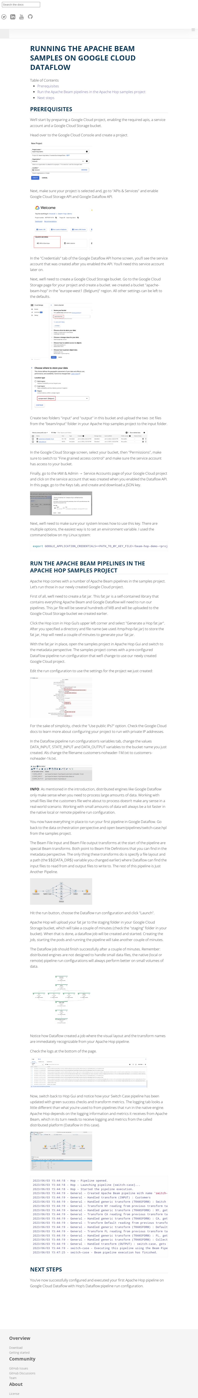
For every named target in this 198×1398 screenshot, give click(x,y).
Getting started (19, 1352)
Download (15, 1348)
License (14, 1394)
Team (12, 1378)
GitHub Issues (18, 1368)
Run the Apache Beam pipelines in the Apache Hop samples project (91, 91)
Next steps (45, 97)
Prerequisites (48, 86)
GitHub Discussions (22, 1373)
